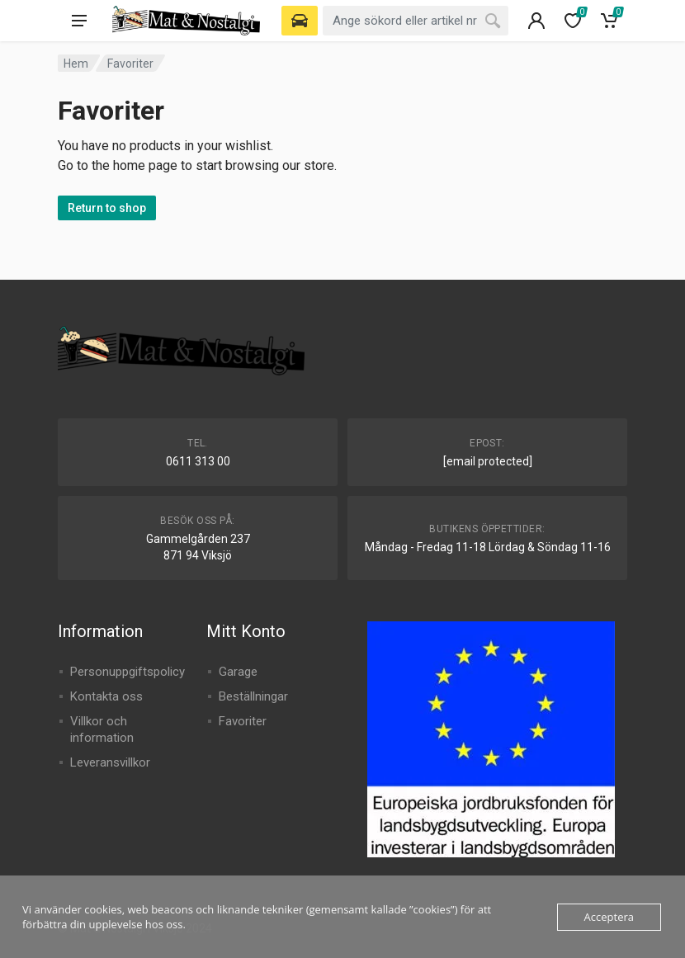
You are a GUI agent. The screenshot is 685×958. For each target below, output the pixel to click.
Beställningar (253, 696)
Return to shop (107, 208)
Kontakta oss (106, 696)
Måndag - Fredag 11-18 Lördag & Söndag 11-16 (488, 547)
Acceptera (609, 916)
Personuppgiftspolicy (127, 671)
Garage (238, 671)
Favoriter (243, 721)
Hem (76, 63)
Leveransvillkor (110, 762)
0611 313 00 (198, 461)
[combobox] (415, 20)
